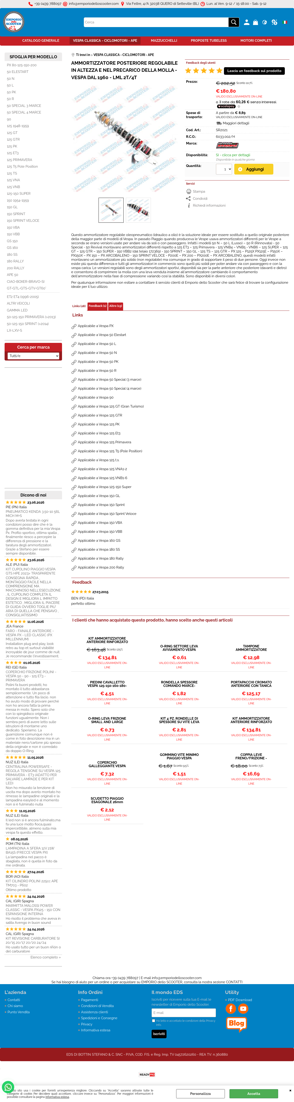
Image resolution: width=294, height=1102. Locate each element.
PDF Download (240, 1000)
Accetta (253, 1094)
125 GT (12, 133)
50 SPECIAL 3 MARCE (24, 106)
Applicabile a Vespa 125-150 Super (104, 487)
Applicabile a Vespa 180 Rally (101, 558)
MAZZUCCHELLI (164, 41)
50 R (10, 99)
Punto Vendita (19, 1012)
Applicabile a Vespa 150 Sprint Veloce (107, 514)
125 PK (12, 146)
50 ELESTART (17, 72)
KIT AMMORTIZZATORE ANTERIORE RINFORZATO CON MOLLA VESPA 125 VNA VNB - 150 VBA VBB (107, 640)
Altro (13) (115, 306)
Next (175, 139)
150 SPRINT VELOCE (23, 221)
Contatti (14, 1000)
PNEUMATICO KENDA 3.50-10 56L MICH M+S (33, 514)
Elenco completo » (46, 957)
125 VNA (13, 180)
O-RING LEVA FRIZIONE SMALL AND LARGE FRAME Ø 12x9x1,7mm (107, 720)
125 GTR (13, 139)
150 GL (12, 207)
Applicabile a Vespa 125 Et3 (99, 433)
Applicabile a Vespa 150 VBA (100, 523)
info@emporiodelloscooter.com (177, 978)
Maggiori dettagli (236, 123)
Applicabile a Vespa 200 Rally (101, 567)
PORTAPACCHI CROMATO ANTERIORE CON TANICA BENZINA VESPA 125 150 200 (251, 684)
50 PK (11, 92)
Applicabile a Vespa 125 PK (99, 424)
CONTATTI (234, 982)
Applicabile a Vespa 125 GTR (100, 415)
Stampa (199, 191)
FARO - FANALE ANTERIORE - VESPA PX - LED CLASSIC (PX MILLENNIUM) (30, 635)
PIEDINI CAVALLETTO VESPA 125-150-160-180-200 (107, 684)
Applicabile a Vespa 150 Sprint (101, 505)
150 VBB (13, 234)
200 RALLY (15, 268)
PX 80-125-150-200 (22, 65)
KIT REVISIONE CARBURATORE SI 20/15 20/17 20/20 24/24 (33, 940)
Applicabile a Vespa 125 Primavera (104, 442)
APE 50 (12, 275)
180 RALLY (15, 261)
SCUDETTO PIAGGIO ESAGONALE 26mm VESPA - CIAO (107, 800)
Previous (74, 139)
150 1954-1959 (18, 200)
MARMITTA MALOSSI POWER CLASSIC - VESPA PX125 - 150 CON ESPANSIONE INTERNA (33, 910)
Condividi (200, 199)
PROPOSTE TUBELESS (209, 41)
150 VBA (13, 227)
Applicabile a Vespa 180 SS (99, 549)
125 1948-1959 (18, 126)
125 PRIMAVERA (19, 160)
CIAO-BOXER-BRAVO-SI (26, 282)
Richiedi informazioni (209, 205)
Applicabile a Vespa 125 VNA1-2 (102, 469)
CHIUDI (290, 1090)
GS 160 (12, 248)
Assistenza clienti (94, 1012)
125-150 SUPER (19, 194)
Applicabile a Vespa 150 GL (99, 496)
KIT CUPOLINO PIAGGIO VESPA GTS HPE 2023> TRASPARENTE (31, 571)
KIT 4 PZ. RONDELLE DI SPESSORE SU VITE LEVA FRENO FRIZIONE (179, 720)
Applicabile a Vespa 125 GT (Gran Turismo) (111, 406)
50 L (10, 85)
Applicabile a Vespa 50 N (97, 353)
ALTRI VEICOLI (18, 303)
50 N (10, 79)
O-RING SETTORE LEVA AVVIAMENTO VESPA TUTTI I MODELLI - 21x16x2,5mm (179, 648)
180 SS (12, 255)
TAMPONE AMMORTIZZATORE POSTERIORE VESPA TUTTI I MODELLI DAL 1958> (251, 648)
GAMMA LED (17, 310)
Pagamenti (89, 1000)
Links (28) (79, 306)
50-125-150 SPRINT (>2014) (28, 324)
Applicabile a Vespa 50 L (97, 344)
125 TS (12, 173)
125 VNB (13, 187)
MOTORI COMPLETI (256, 41)
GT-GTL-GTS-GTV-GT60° (26, 288)
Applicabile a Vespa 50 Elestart (102, 335)
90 (9, 119)
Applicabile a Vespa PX (95, 326)
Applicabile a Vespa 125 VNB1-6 (102, 478)
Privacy (86, 1024)
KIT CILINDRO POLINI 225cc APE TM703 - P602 (32, 883)
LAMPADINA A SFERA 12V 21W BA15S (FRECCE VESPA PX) (30, 850)
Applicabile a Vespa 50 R (97, 371)
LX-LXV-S (14, 330)
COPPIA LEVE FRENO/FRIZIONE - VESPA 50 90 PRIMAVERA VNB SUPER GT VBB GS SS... (251, 756)
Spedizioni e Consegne (99, 1018)
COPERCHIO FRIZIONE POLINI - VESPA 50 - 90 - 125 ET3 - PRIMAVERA (31, 676)
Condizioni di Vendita (97, 1006)
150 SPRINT (16, 214)
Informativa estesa (57, 1097)
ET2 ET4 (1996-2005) (23, 297)
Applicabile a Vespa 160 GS (99, 541)
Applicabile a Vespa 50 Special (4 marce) (109, 388)
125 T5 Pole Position (22, 166)
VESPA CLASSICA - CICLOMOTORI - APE (105, 41)
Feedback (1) (97, 306)
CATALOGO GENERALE (40, 41)
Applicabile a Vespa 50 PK (98, 362)
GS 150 (12, 241)
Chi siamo (15, 1006)
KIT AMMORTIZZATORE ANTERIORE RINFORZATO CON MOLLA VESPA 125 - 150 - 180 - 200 (251, 720)
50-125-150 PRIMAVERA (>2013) (31, 317)
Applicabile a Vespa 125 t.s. (98, 460)
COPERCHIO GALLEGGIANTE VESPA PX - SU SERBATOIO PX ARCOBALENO (107, 764)
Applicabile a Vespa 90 (95, 397)
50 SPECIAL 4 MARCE (24, 112)
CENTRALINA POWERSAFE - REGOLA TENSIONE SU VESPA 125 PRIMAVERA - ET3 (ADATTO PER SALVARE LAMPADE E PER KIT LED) (33, 775)
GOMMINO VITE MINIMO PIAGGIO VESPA (179, 756)
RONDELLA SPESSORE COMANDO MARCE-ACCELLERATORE (179, 684)
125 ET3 (13, 153)
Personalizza (200, 1094)
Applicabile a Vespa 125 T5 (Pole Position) (110, 451)
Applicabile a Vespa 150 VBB (100, 532)
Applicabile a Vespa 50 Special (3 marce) (109, 380)
